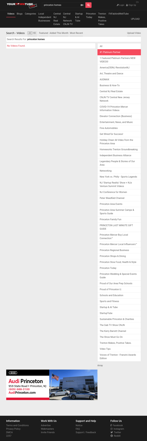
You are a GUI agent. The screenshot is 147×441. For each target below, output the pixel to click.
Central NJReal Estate (57, 19)
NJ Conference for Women (113, 192)
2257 (8, 435)
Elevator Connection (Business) (116, 116)
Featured (43, 33)
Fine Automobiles (109, 128)
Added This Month (59, 33)
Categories (30, 13)
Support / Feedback (86, 432)
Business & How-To (110, 85)
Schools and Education (111, 295)
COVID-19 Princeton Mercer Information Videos (114, 108)
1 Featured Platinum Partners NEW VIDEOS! (118, 60)
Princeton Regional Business (114, 250)
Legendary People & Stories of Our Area (117, 163)
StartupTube (106, 313)
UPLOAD (135, 19)
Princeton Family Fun (110, 219)
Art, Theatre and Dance (111, 73)
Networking (106, 170)
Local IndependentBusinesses (44, 17)
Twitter (116, 432)
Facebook (117, 425)
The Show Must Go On (111, 337)
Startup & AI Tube (79, 17)
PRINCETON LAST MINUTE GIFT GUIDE (116, 227)
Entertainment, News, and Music (116, 122)
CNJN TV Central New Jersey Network (115, 99)
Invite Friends (48, 432)
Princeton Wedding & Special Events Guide (118, 276)
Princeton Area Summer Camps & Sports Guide (117, 212)
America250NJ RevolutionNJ (115, 67)
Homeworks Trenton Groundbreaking (119, 149)
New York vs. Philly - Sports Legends (118, 176)
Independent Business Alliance (115, 155)
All (101, 46)
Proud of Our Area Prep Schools (116, 283)
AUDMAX (104, 79)
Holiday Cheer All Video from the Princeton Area (116, 142)
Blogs (19, 13)
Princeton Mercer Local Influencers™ (118, 244)
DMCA (9, 432)
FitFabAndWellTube (119, 13)
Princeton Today (91, 15)
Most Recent (76, 33)
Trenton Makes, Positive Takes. (116, 343)
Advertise (46, 425)
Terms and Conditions (17, 425)
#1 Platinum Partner (110, 52)
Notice (79, 425)
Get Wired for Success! (111, 134)
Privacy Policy (13, 429)
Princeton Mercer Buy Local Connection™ (114, 236)
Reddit (115, 435)
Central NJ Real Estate (111, 91)
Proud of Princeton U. (111, 289)
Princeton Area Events (111, 204)
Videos (10, 13)
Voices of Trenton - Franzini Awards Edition (118, 356)
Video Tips (105, 349)
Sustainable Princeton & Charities (117, 319)
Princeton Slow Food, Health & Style (118, 262)
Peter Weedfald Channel (112, 198)
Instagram (117, 429)
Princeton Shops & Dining (113, 256)
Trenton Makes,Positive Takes (102, 19)
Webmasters (47, 429)
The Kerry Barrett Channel (113, 331)
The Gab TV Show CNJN (112, 325)
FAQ (78, 429)
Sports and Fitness (109, 301)
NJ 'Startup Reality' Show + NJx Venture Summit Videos (116, 184)
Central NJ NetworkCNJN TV (68, 19)
